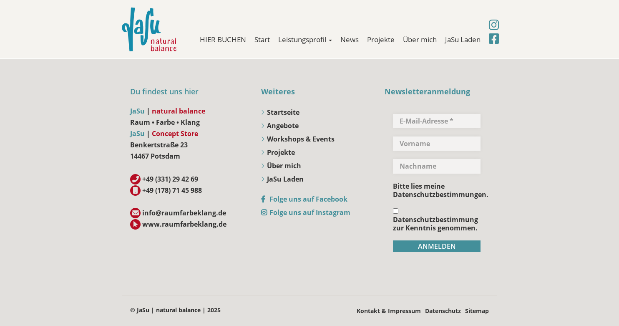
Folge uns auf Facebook (308, 199)
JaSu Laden (463, 39)
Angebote (283, 125)
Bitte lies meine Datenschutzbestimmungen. (440, 190)
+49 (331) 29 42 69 (170, 179)
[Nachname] (437, 166)
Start (262, 39)
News (349, 39)
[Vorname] (437, 143)
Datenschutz (443, 311)
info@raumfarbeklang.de (184, 212)
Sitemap (477, 311)
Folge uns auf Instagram (309, 212)
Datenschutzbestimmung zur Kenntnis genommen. (435, 220)
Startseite (283, 112)
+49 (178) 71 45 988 (172, 190)
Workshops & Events (301, 139)
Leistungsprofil (305, 39)
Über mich (420, 39)
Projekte (381, 39)
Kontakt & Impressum (389, 311)
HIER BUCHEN (223, 39)
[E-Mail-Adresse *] (437, 121)
